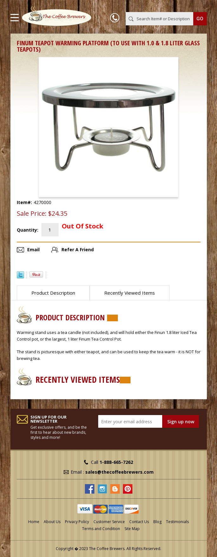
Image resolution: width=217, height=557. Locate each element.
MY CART (198, 6)
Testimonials (177, 521)
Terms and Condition (101, 528)
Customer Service (109, 521)
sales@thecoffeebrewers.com (119, 472)
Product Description (53, 293)
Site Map (132, 528)
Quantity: (27, 230)
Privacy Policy (77, 521)
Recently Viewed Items (129, 293)
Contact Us (139, 521)
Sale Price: (32, 213)
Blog (157, 521)
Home (33, 521)
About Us (52, 521)
